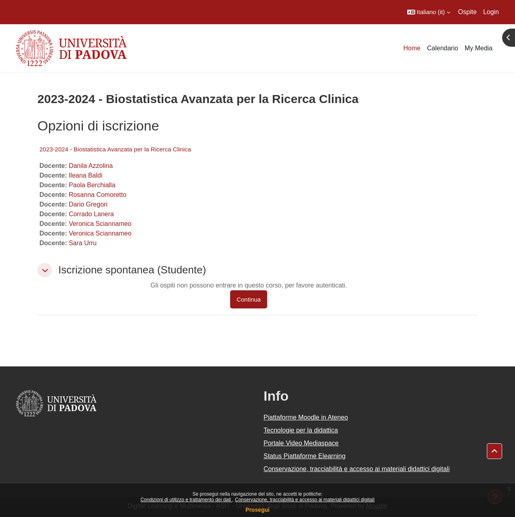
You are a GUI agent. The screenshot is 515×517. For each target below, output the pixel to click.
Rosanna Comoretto (97, 194)
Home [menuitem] (412, 48)
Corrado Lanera (91, 214)
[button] (428, 12)
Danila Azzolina (91, 165)
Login (491, 11)
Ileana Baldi (86, 175)
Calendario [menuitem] (442, 48)
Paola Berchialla (92, 185)
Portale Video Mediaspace (301, 443)
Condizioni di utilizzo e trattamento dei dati (186, 500)
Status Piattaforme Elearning (305, 456)
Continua (249, 299)
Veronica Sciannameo (100, 223)
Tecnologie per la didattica (301, 430)
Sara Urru (83, 243)
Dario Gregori (88, 204)
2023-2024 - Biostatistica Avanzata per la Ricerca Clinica (115, 149)
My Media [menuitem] (478, 48)
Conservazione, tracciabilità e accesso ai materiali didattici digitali (305, 500)
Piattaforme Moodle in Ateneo (306, 417)
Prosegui (257, 510)
